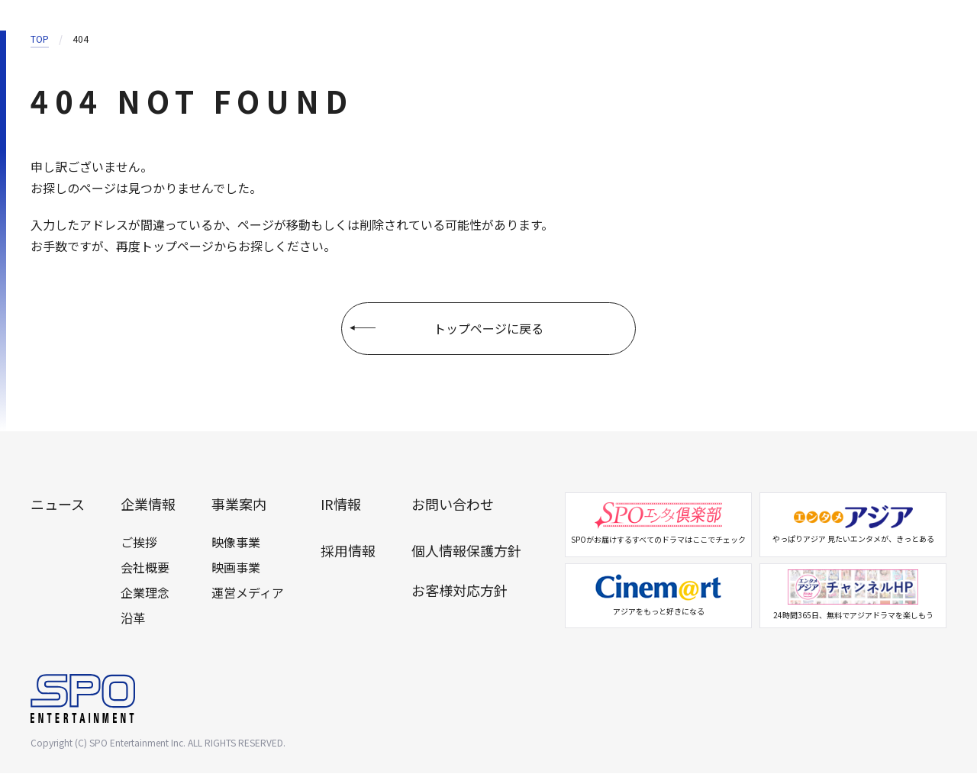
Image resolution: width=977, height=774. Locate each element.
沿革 (133, 618)
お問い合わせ (452, 504)
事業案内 (238, 504)
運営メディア (247, 593)
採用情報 (348, 551)
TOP (40, 38)
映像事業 (235, 543)
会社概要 (145, 568)
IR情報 (341, 504)
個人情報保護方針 (466, 551)
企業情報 (148, 504)
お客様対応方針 (459, 591)
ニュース (58, 504)
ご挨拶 (139, 543)
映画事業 (235, 568)
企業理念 (145, 593)
